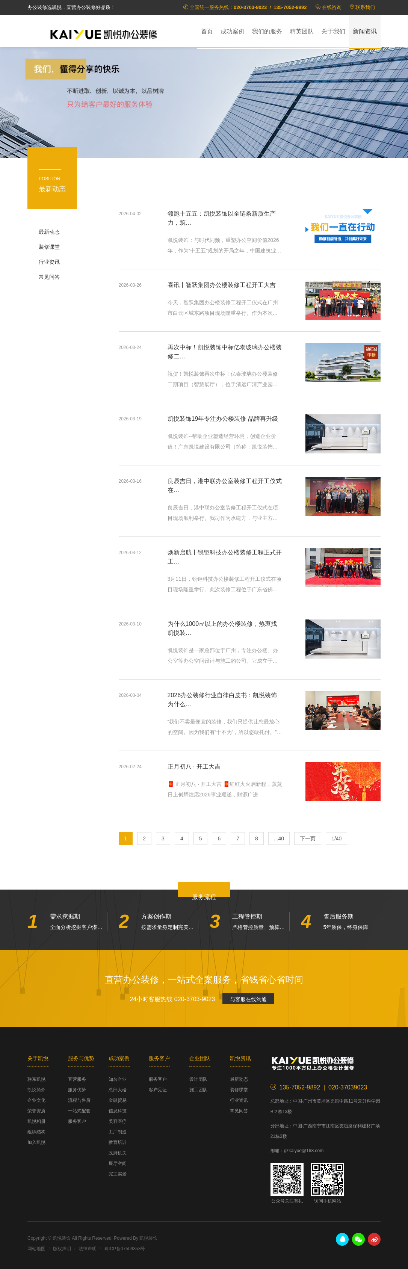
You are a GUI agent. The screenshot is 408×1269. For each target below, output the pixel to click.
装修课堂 (49, 247)
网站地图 (36, 1248)
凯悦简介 (36, 1089)
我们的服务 (267, 31)
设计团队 (198, 1079)
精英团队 (302, 31)
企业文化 (36, 1100)
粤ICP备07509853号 (124, 1248)
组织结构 (36, 1132)
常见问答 (49, 277)
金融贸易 (118, 1100)
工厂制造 (118, 1132)
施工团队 (198, 1089)
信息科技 (118, 1110)
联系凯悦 (36, 1079)
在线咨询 (332, 7)
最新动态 (49, 232)
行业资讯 (49, 262)
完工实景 (118, 1174)
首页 (207, 31)
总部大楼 (118, 1089)
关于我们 (333, 31)
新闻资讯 (365, 31)
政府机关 (118, 1153)
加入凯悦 (36, 1142)
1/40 (336, 838)
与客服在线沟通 (248, 999)
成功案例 (233, 31)
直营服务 (77, 1079)
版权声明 (62, 1248)
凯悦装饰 (106, 34)
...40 (279, 838)
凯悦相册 (36, 1121)
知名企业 (118, 1079)
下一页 (308, 838)
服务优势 (77, 1089)
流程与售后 (79, 1100)
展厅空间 (118, 1163)
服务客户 (77, 1121)
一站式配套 (79, 1110)
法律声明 (88, 1248)
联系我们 (365, 7)
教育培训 (118, 1142)
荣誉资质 (36, 1110)
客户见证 (158, 1089)
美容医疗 (118, 1121)
